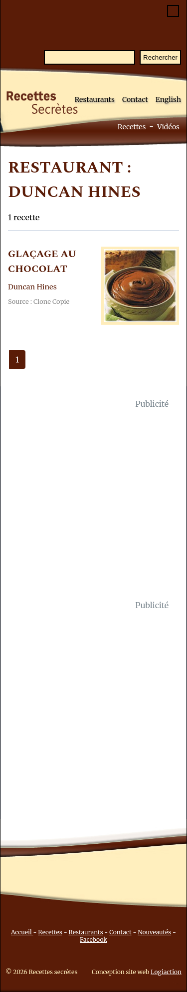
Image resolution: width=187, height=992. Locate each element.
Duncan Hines (32, 286)
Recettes (132, 126)
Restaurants (94, 99)
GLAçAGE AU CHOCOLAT (42, 261)
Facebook (93, 939)
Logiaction (166, 972)
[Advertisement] (93, 504)
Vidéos (168, 126)
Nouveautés (154, 932)
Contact (135, 99)
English (168, 99)
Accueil (22, 932)
